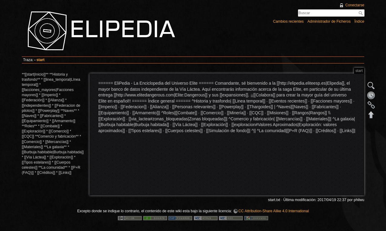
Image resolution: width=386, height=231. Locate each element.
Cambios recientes (288, 21)
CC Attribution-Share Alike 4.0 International (273, 211)
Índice (359, 21)
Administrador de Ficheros (329, 21)
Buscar (361, 13)
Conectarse (354, 5)
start (40, 60)
